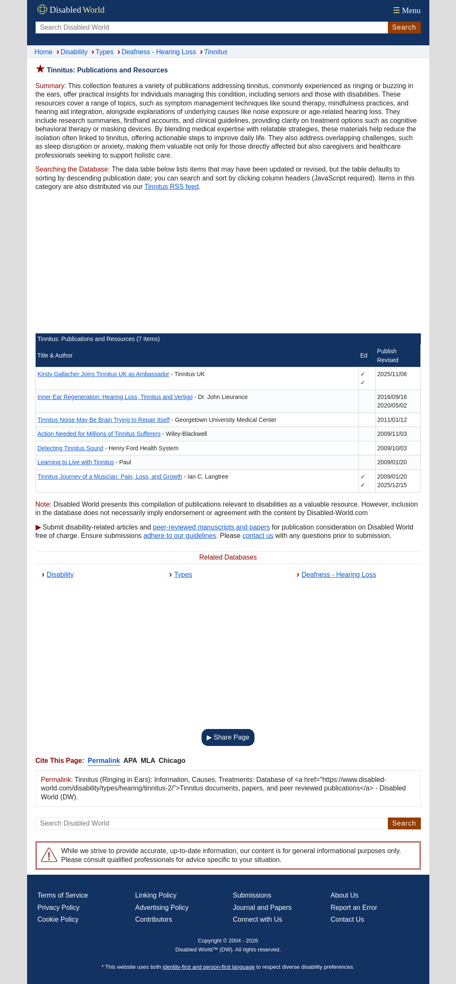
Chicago (172, 760)
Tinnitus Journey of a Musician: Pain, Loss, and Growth (110, 476)
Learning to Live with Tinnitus (76, 462)
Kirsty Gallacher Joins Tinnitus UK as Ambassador (103, 374)
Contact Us (347, 919)
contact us (258, 535)
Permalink (104, 760)
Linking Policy (156, 895)
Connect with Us (257, 919)
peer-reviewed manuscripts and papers (211, 527)
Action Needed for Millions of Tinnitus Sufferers (99, 433)
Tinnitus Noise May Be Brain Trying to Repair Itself (104, 419)
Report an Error (354, 907)
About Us (345, 895)
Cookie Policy (58, 919)
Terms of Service (63, 895)
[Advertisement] (228, 263)
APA (131, 760)
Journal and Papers (262, 907)
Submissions (252, 895)
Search (404, 27)
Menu (405, 10)
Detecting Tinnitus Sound (71, 448)
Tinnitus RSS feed (171, 186)
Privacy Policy (59, 907)
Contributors (153, 919)
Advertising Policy (161, 907)
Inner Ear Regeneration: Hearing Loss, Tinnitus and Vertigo (115, 397)
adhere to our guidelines (180, 535)
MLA (148, 760)
